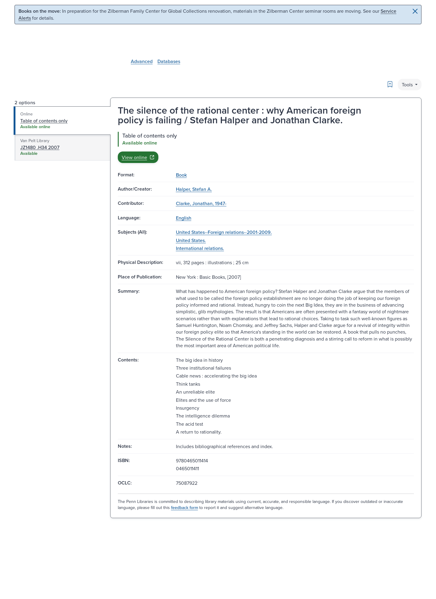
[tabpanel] (266, 147)
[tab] (62, 120)
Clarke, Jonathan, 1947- (201, 203)
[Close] (415, 11)
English (183, 218)
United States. (191, 240)
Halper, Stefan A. (194, 189)
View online (138, 157)
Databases (168, 61)
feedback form (184, 507)
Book (181, 174)
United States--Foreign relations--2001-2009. (224, 232)
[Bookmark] (390, 84)
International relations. (200, 248)
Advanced (142, 61)
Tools (408, 84)
